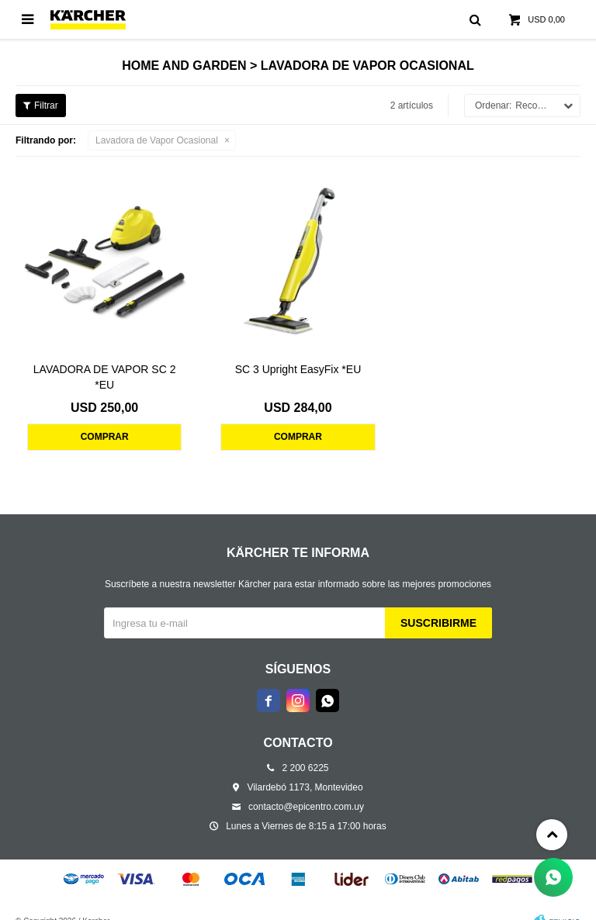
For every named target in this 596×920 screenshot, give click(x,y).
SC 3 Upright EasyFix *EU (298, 369)
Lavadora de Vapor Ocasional (156, 140)
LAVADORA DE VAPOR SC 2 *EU (104, 377)
